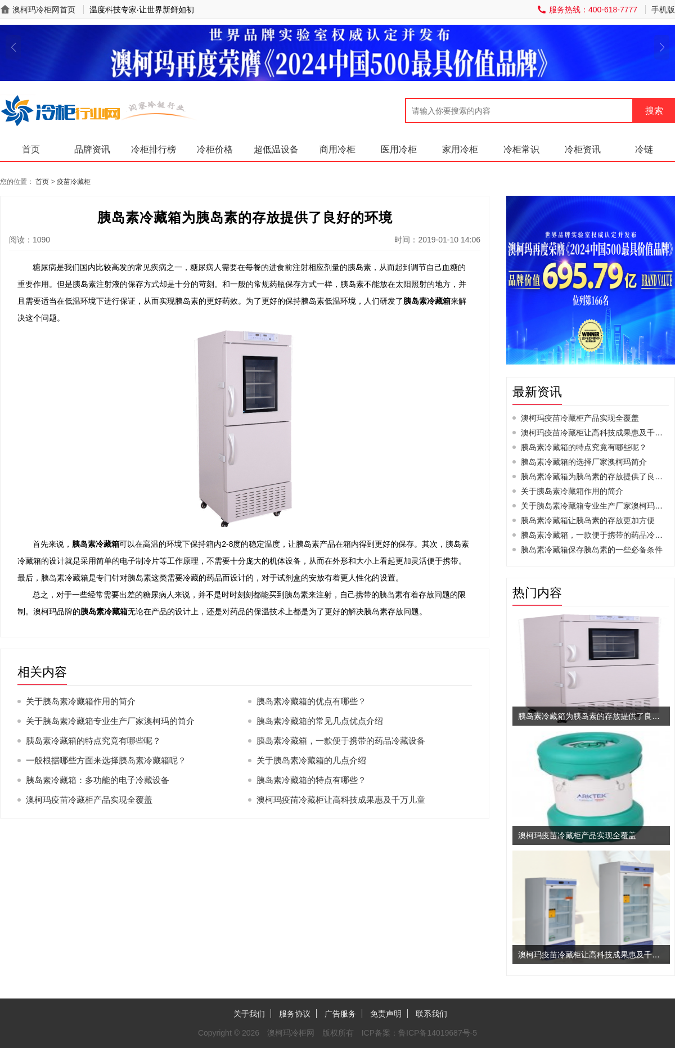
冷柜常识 (521, 149)
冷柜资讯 (583, 149)
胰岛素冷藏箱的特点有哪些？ (311, 780)
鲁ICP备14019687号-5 (437, 1032)
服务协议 (294, 1013)
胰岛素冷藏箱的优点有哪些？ (311, 701)
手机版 (663, 9)
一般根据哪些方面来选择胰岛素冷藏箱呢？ (106, 760)
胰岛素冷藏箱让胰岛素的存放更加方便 (588, 520)
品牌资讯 (92, 149)
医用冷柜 (399, 149)
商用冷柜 (338, 149)
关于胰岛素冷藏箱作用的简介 (81, 701)
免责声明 (386, 1013)
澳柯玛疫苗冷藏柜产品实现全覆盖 (89, 799)
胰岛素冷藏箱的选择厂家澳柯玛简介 (584, 461)
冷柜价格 (215, 149)
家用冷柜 (460, 149)
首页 (31, 149)
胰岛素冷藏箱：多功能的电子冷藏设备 (97, 780)
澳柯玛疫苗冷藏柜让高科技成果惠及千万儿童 (340, 799)
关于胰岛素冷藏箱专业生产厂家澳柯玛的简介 (110, 721)
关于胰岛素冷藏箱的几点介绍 (311, 760)
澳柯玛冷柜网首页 (43, 9)
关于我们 (249, 1013)
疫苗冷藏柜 (74, 182)
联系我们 (431, 1013)
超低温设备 (276, 149)
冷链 (644, 149)
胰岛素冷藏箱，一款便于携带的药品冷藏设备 (340, 740)
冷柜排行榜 (153, 149)
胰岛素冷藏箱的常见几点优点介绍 (319, 721)
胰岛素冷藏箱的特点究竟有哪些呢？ (93, 740)
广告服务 (340, 1013)
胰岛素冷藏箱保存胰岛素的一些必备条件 (592, 549)
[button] (13, 47)
